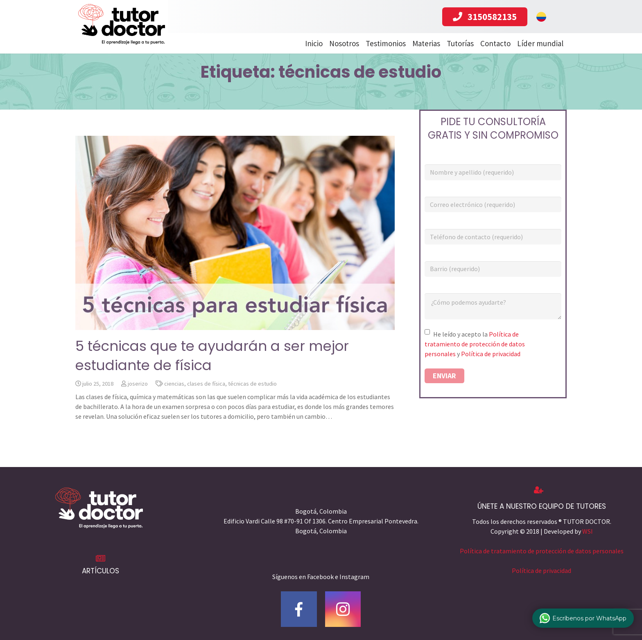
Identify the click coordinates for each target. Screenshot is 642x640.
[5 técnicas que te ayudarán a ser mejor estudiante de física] (235, 252)
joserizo (138, 402)
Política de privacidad (490, 373)
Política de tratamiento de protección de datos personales (475, 363)
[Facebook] (299, 609)
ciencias (174, 402)
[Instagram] (343, 609)
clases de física (206, 402)
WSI (587, 531)
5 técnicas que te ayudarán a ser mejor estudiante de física (212, 375)
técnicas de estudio (252, 402)
